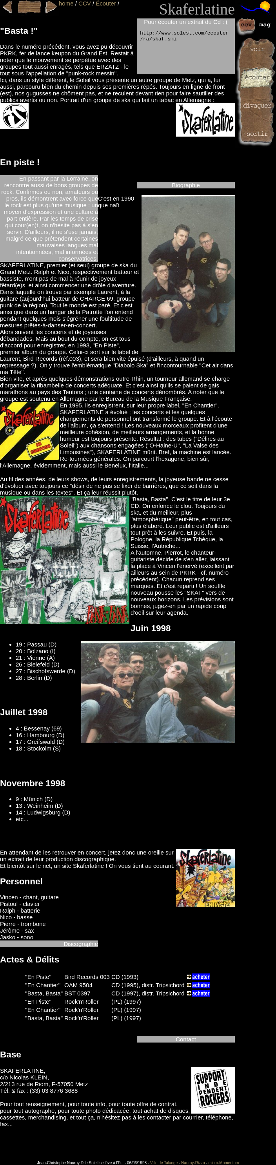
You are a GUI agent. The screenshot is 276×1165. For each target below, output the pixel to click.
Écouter (106, 3)
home (66, 3)
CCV (84, 3)
